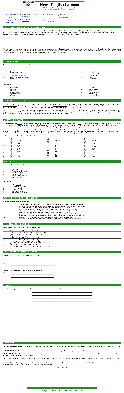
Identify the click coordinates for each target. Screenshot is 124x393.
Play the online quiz (11, 19)
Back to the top (62, 367)
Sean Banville (58, 391)
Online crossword (26, 16)
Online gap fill (9, 20)
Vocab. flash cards (26, 19)
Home (36, 14)
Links (81, 391)
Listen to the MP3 (10, 17)
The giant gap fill (10, 22)
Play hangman (25, 17)
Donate (37, 15)
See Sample (28, 8)
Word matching (25, 21)
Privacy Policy (68, 391)
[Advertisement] (96, 4)
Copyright (44, 391)
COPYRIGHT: (61, 14)
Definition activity (26, 14)
